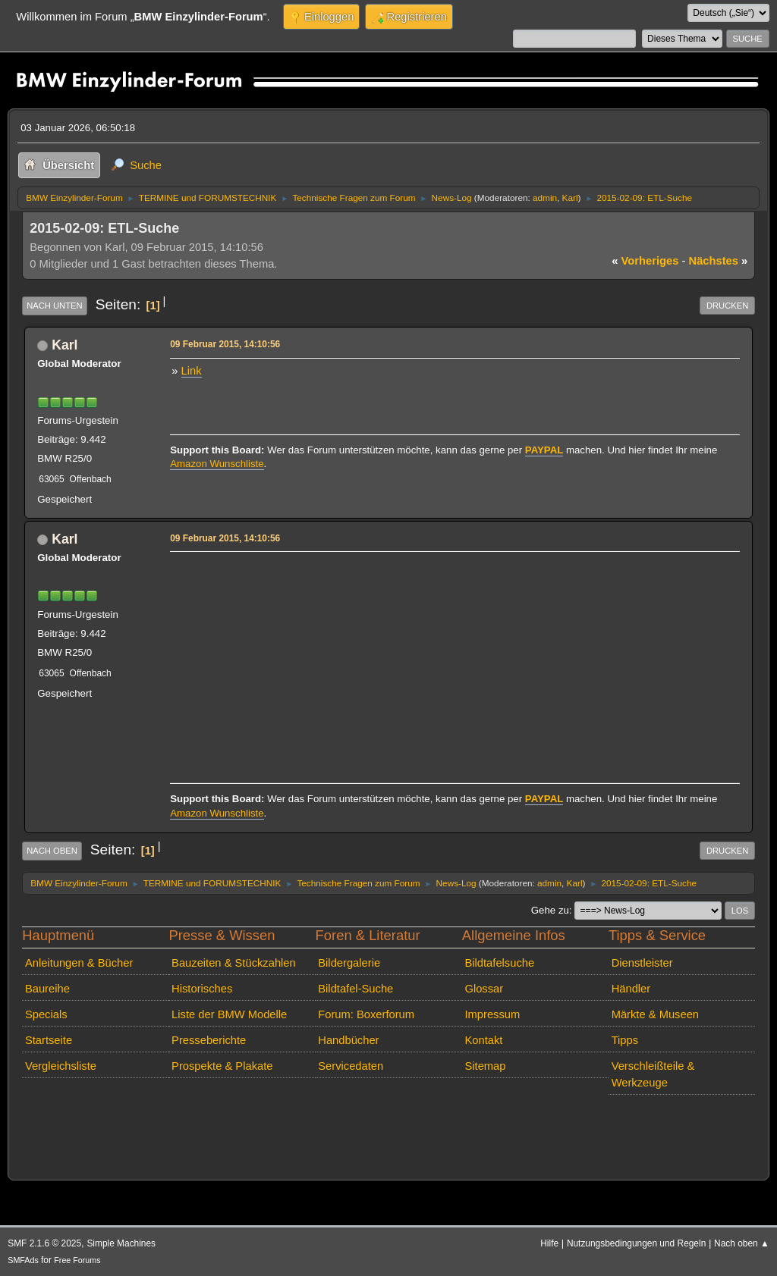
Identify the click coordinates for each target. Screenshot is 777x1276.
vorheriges (645, 261)
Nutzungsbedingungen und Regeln (636, 1243)
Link (191, 371)
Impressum (492, 1014)
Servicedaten (350, 1066)
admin (545, 197)
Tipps (625, 1040)
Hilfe (549, 1243)
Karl (570, 197)
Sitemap (484, 1066)
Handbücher (348, 1040)
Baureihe (47, 989)
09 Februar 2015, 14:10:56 (225, 344)
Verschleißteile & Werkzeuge (653, 1074)
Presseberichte (208, 1040)
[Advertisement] (452, 662)
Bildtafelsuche (499, 963)
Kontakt (483, 1040)
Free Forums (77, 1260)
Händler (631, 989)
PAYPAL (544, 450)
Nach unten (54, 305)
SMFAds (23, 1260)
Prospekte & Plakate (221, 1066)
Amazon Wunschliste (216, 463)
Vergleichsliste (60, 1066)
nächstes (718, 261)
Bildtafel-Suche (355, 989)
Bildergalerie (349, 963)
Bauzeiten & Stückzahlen (233, 963)
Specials (46, 1014)
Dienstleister (642, 963)
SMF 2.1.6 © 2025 (44, 1243)
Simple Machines (121, 1243)
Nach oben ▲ (741, 1243)
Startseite (48, 1040)
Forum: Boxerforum (366, 1014)
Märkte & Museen (655, 1014)
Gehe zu (550, 910)
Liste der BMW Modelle (229, 1014)
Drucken (727, 305)
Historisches (201, 989)
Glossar (483, 989)
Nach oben (52, 850)
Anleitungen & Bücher (79, 963)
